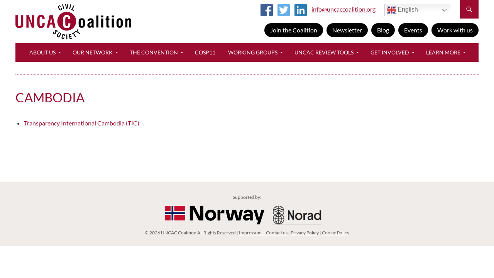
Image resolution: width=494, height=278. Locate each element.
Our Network (93, 52)
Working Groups (252, 52)
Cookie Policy (335, 233)
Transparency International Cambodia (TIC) (81, 123)
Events (413, 30)
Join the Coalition (293, 30)
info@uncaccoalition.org (343, 9)
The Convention (154, 52)
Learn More (443, 52)
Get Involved (389, 52)
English (402, 10)
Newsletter (347, 30)
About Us (42, 52)
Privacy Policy (305, 233)
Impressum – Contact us (263, 233)
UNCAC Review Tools (324, 52)
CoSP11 (205, 52)
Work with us (455, 30)
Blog (383, 30)
